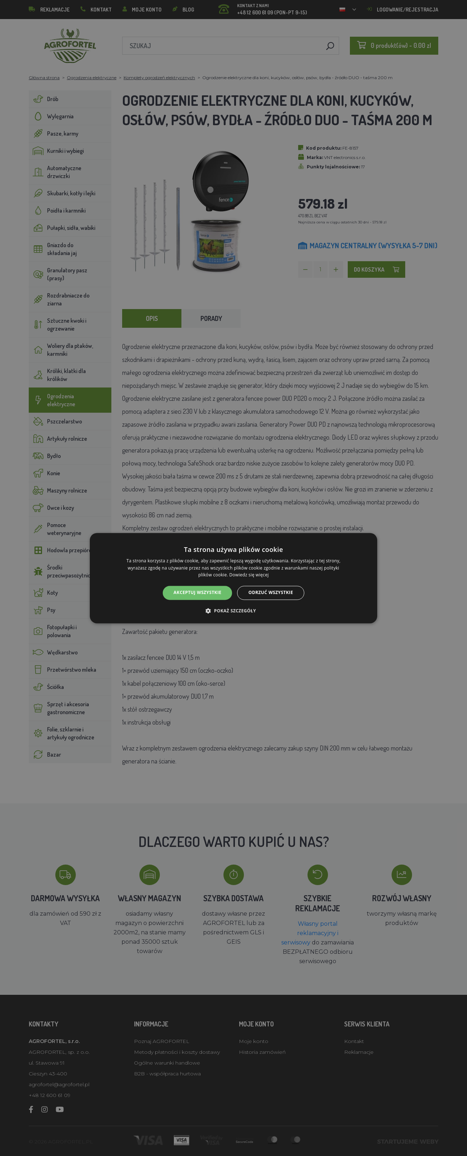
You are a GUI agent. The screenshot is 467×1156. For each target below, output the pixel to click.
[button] (233, 610)
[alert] (233, 578)
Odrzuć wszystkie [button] (270, 593)
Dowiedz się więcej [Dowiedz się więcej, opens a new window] (249, 575)
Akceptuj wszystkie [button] (197, 593)
